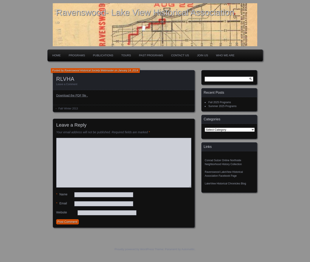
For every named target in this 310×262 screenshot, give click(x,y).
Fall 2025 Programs (219, 102)
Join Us (202, 55)
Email (61, 203)
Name (61, 194)
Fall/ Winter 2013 (68, 108)
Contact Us (180, 55)
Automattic (188, 249)
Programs (77, 55)
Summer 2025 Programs (222, 106)
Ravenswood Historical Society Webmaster (89, 70)
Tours (126, 55)
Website (61, 212)
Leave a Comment (66, 84)
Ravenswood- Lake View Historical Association (145, 12)
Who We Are (225, 55)
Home (56, 55)
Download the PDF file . (72, 95)
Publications (103, 55)
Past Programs (151, 55)
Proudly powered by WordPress (134, 249)
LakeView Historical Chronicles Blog (225, 183)
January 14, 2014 (128, 70)
